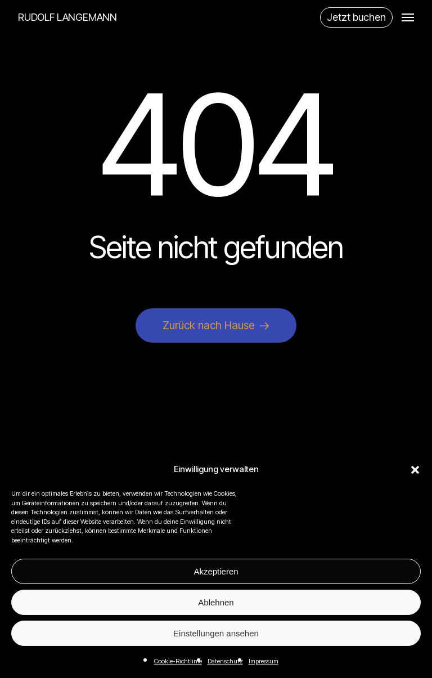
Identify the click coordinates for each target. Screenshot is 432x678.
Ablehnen (215, 602)
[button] (415, 469)
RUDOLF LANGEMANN (67, 17)
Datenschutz (225, 661)
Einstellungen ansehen (216, 633)
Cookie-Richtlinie (178, 661)
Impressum (263, 661)
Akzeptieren (216, 571)
